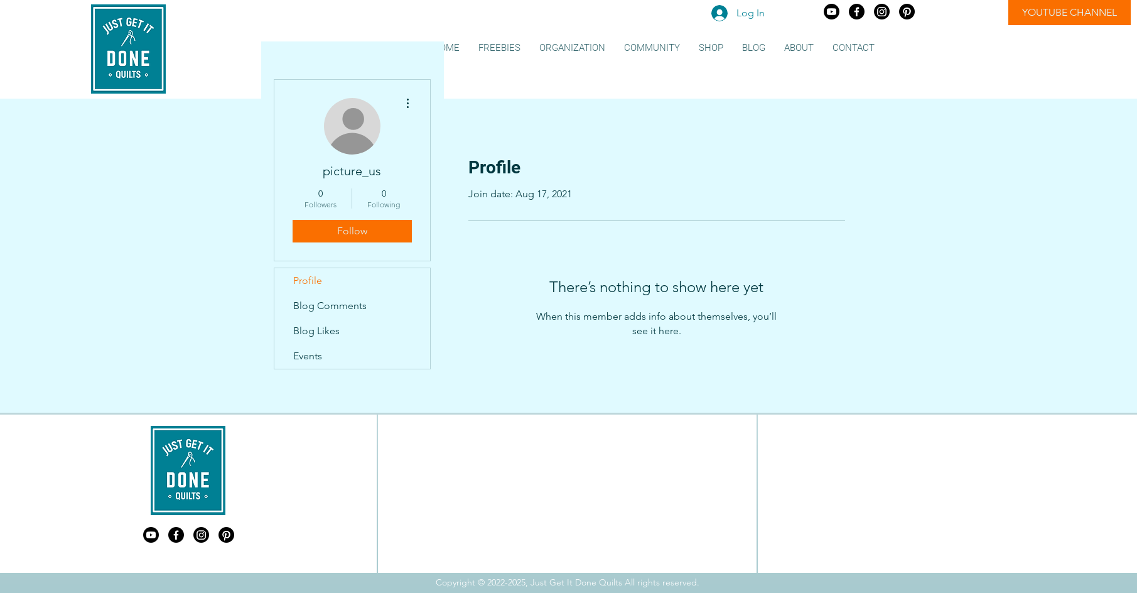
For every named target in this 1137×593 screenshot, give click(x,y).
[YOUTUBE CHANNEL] (1069, 12)
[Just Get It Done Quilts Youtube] (831, 11)
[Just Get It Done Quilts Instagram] (882, 11)
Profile (307, 280)
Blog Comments (330, 306)
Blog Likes (316, 331)
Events (307, 356)
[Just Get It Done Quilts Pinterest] (907, 11)
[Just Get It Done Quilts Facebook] (857, 11)
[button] (499, 48)
